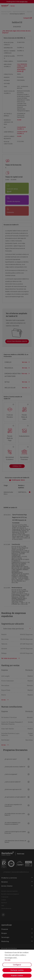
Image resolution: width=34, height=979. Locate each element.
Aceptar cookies (17, 975)
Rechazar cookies (17, 970)
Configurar (17, 965)
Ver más (7, 960)
